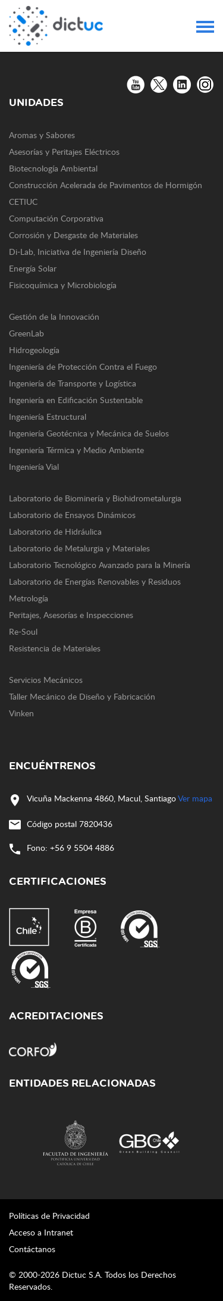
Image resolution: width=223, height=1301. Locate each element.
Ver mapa (195, 798)
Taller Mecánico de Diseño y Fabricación (82, 696)
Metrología (28, 598)
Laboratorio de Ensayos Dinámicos (72, 514)
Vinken (21, 713)
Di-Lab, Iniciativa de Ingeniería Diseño (77, 251)
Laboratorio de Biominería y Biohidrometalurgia (95, 498)
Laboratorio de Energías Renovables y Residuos (95, 581)
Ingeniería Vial (34, 466)
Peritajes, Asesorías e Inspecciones (71, 614)
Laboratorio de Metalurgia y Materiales (79, 548)
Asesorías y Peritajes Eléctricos (64, 151)
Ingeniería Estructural (47, 416)
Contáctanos (32, 1249)
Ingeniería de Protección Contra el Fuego (83, 366)
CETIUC (23, 201)
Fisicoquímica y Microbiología (63, 285)
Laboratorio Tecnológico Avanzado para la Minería (99, 564)
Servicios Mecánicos (46, 679)
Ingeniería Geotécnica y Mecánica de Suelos (89, 433)
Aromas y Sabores (42, 135)
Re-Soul (23, 631)
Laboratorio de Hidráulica (55, 531)
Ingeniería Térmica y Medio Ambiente (76, 449)
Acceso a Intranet (41, 1232)
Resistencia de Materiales (54, 648)
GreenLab (26, 333)
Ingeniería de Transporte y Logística (72, 383)
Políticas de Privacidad (49, 1215)
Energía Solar (32, 268)
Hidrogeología (34, 349)
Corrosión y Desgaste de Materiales (73, 235)
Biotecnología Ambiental (53, 168)
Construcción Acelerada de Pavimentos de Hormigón (105, 185)
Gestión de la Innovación (54, 316)
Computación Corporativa (56, 218)
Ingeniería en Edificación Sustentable (76, 399)
